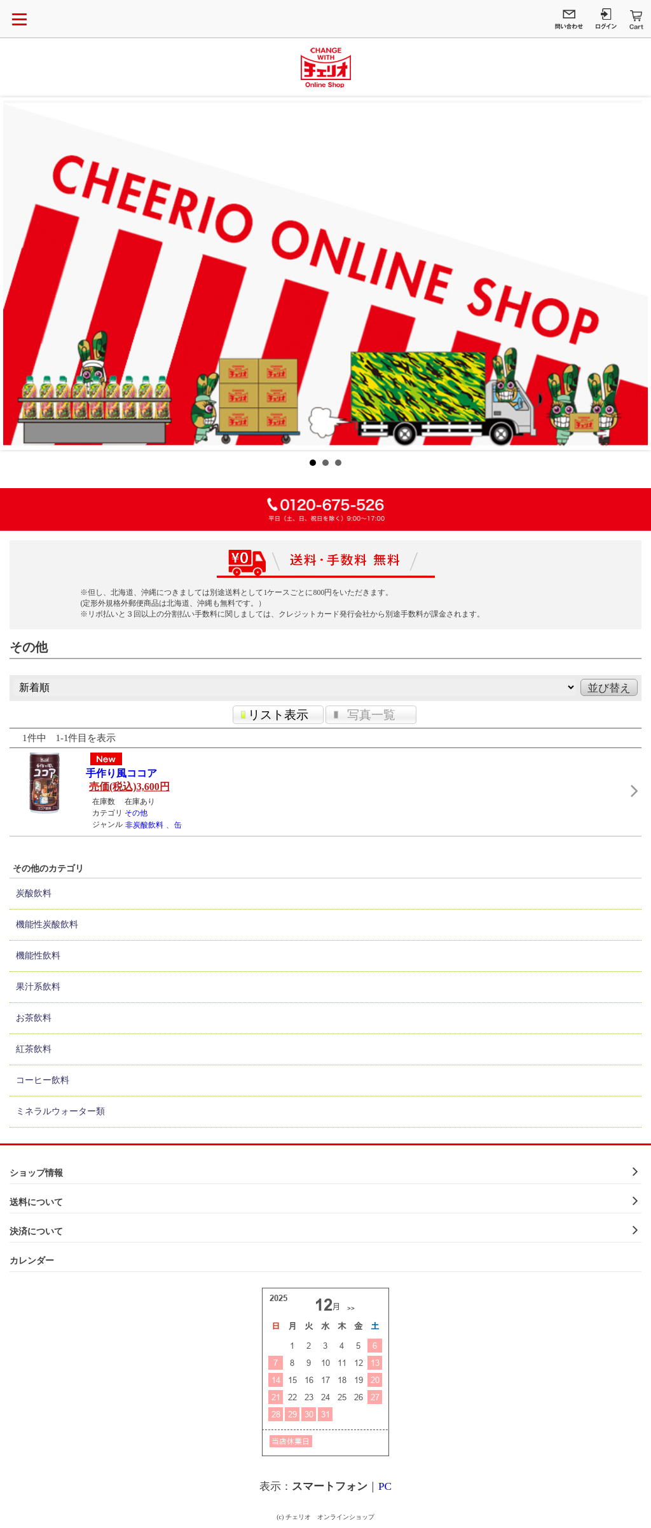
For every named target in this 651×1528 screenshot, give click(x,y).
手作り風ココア (121, 773)
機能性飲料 (38, 955)
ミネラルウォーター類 (60, 1111)
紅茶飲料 (33, 1049)
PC (385, 1486)
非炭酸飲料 (144, 825)
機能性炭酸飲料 (47, 924)
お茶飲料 (33, 1018)
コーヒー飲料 (42, 1080)
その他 (136, 812)
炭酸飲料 (33, 893)
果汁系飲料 (38, 987)
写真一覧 (371, 714)
